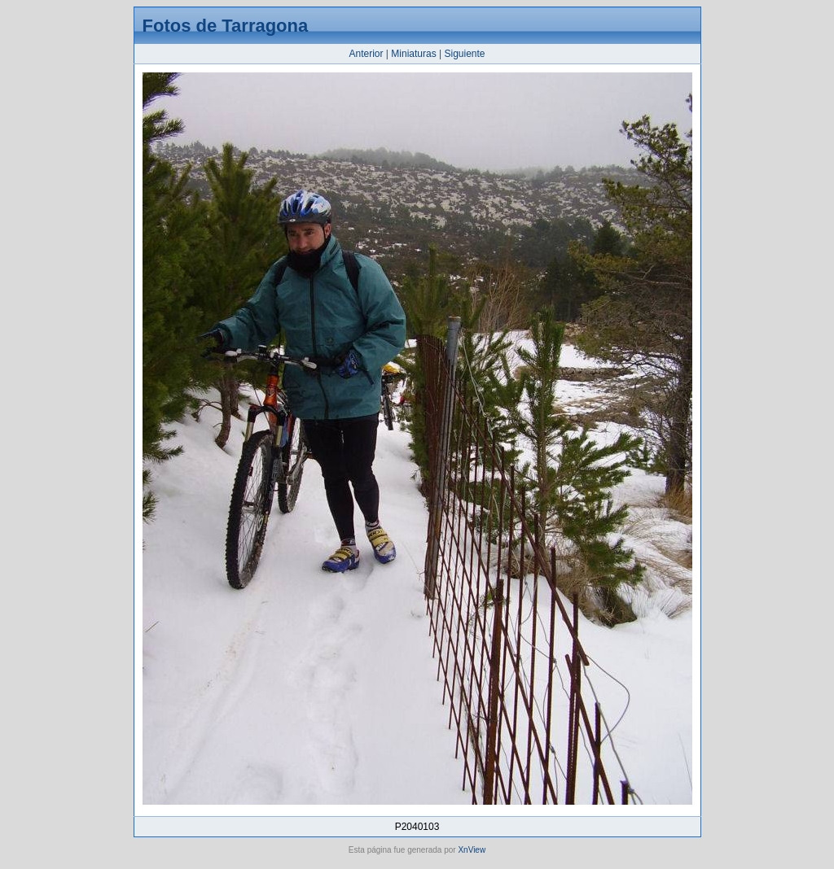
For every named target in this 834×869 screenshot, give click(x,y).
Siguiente (464, 53)
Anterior (366, 53)
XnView (471, 849)
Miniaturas (413, 53)
